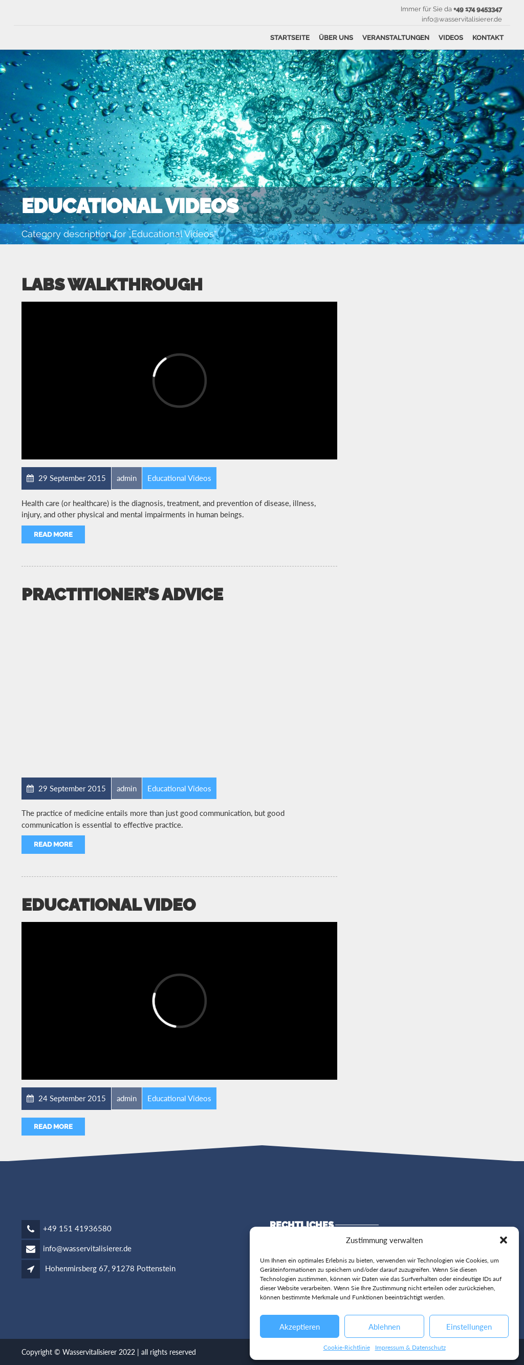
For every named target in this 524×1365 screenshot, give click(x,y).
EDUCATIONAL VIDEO (108, 905)
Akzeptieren (299, 1326)
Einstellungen (469, 1326)
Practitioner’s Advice (122, 594)
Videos (451, 37)
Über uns (336, 37)
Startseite (290, 37)
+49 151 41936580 (77, 1228)
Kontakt (488, 37)
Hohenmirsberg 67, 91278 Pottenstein (110, 1268)
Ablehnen (384, 1326)
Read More (53, 534)
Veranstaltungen (395, 37)
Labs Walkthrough (112, 285)
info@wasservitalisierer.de (87, 1248)
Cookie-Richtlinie (346, 1347)
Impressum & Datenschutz (410, 1347)
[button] (503, 1240)
